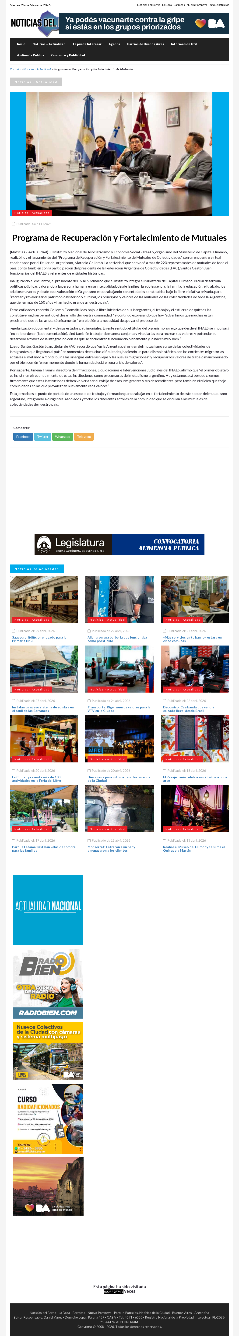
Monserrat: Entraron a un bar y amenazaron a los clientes (111, 848)
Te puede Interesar (87, 44)
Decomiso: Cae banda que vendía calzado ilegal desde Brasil (188, 709)
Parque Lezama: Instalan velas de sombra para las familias (44, 848)
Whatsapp (62, 437)
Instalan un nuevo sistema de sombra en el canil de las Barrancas (43, 709)
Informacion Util (184, 44)
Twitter (42, 437)
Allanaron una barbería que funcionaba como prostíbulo (117, 639)
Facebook (23, 437)
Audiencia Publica (30, 55)
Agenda (114, 44)
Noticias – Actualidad (48, 44)
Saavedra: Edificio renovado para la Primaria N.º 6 (39, 639)
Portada (15, 69)
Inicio (21, 44)
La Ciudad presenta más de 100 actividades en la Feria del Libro (36, 778)
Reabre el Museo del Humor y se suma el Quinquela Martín (194, 848)
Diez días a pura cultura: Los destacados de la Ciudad (119, 778)
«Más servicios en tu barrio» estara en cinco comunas (192, 639)
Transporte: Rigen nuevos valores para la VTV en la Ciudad (119, 709)
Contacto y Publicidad (68, 55)
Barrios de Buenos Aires (145, 44)
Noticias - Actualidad (37, 69)
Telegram (84, 437)
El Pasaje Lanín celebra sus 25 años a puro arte (195, 778)
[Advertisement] (119, 487)
